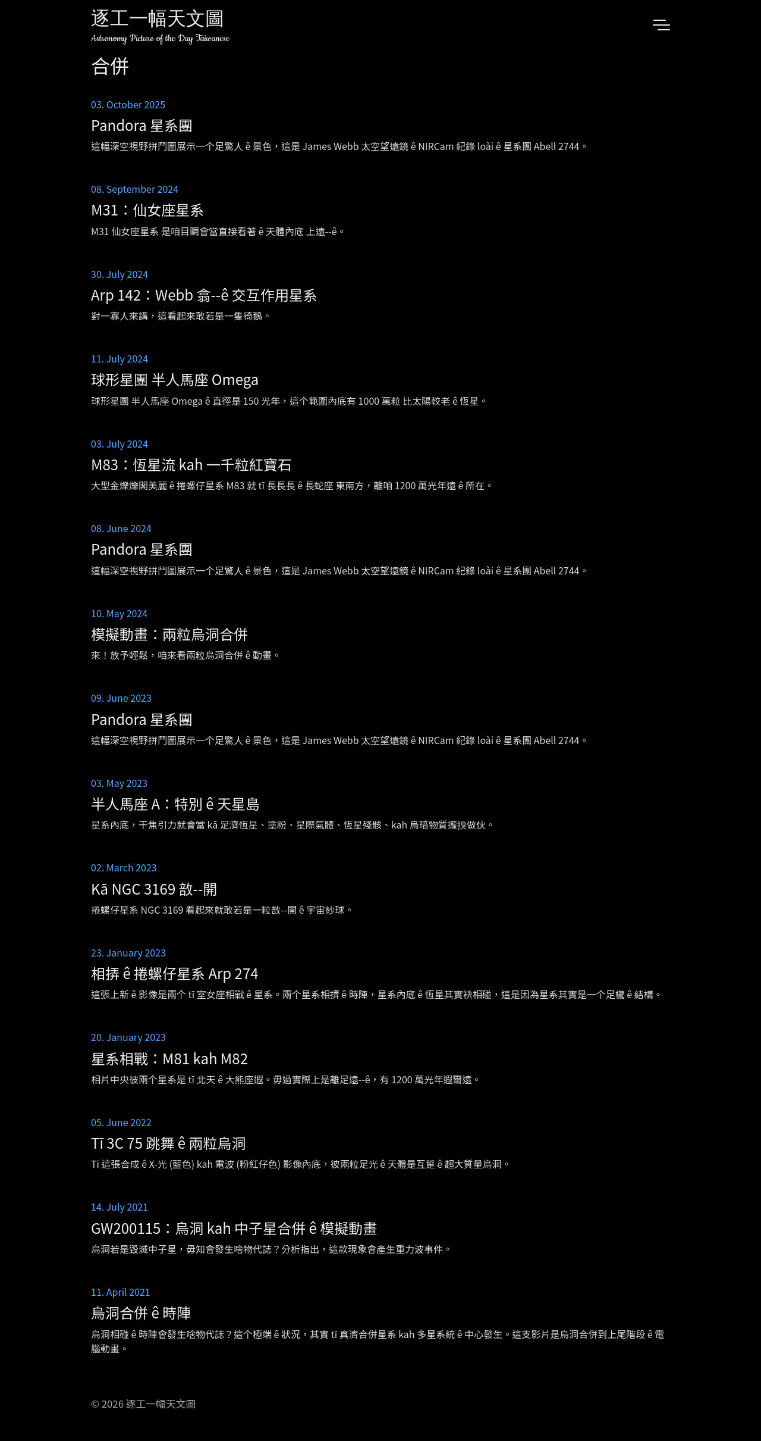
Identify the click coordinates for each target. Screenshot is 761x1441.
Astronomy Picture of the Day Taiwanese (160, 38)
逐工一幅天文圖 (157, 20)
